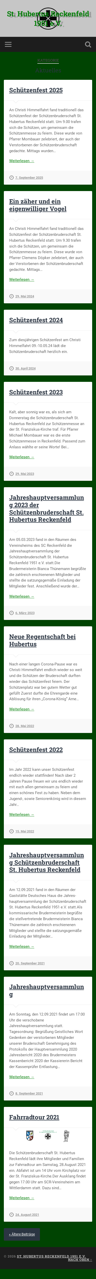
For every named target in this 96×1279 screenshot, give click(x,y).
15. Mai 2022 (24, 831)
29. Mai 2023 (24, 474)
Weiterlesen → (21, 161)
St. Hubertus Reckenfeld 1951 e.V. (48, 18)
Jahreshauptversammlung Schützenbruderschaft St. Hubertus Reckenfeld (46, 862)
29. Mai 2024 (24, 296)
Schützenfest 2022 (36, 750)
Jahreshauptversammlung (46, 990)
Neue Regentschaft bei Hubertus (42, 640)
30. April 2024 (25, 368)
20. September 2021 (30, 963)
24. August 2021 (27, 1215)
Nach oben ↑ (80, 1260)
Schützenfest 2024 (36, 320)
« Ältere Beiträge (22, 1234)
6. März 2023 (25, 613)
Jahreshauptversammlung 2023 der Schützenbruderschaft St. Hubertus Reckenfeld (46, 508)
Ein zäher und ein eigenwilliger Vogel (38, 205)
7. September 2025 (29, 178)
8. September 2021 (29, 1093)
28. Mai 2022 (24, 726)
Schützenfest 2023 (36, 392)
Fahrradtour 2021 (34, 1117)
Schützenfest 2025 (36, 90)
